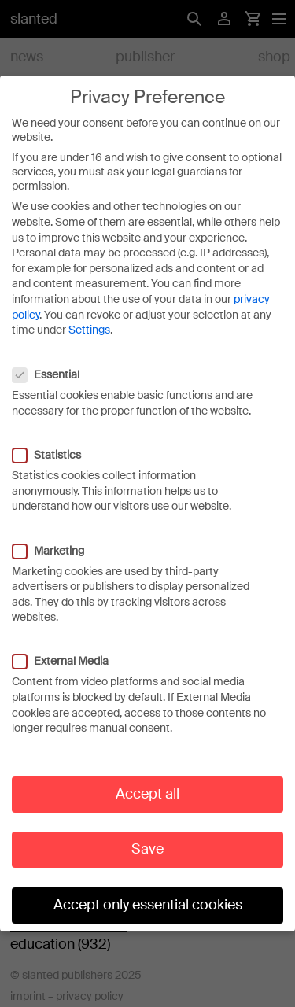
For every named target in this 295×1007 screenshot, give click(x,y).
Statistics (55, 446)
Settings (89, 321)
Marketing (56, 541)
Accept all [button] (147, 785)
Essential (54, 366)
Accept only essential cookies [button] (147, 896)
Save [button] (147, 840)
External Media (68, 652)
